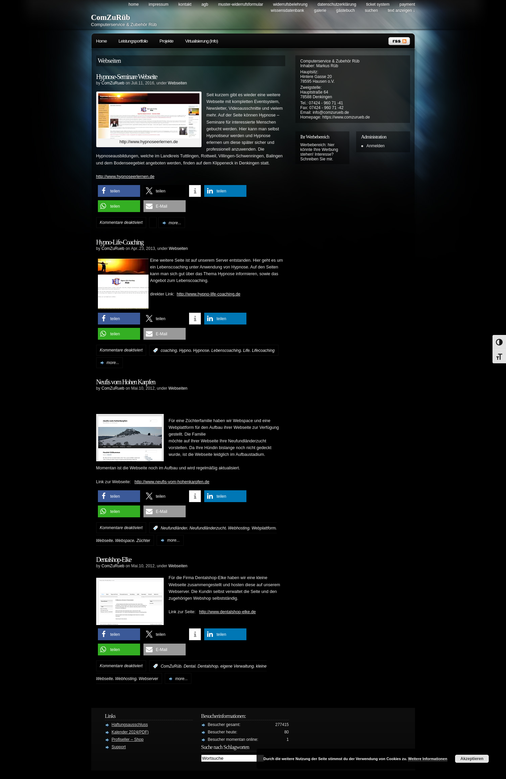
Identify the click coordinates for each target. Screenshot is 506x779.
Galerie (320, 10)
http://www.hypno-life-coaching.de (208, 294)
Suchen (371, 10)
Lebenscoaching (226, 350)
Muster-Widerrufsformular (240, 4)
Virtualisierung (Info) (201, 41)
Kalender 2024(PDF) (130, 732)
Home (134, 4)
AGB (205, 4)
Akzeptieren (471, 758)
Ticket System (378, 4)
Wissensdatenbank (287, 10)
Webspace (124, 540)
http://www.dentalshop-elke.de (227, 611)
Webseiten (177, 83)
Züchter (143, 540)
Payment (407, 4)
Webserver (148, 678)
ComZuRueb (113, 83)
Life (246, 350)
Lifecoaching (263, 350)
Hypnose (201, 350)
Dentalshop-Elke (113, 559)
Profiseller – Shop (128, 739)
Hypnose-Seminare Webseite (126, 76)
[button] (119, 191)
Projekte (167, 41)
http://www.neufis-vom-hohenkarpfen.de (171, 481)
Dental (189, 666)
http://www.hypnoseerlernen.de (125, 176)
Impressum (158, 4)
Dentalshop (207, 666)
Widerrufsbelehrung (290, 4)
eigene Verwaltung (237, 666)
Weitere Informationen (427, 759)
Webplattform (263, 528)
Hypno (185, 350)
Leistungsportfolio (133, 41)
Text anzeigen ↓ (401, 10)
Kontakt (184, 4)
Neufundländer (174, 528)
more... (175, 222)
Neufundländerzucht (207, 528)
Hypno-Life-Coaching (119, 242)
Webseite (104, 540)
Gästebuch (345, 10)
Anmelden (376, 146)
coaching (169, 350)
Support (119, 747)
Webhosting (238, 528)
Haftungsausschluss (130, 724)
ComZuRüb (110, 17)
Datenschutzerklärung (336, 4)
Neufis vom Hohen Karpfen (125, 382)
